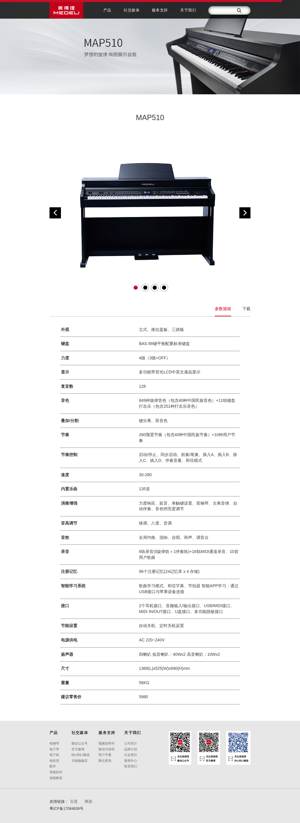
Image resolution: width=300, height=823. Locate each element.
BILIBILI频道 (80, 755)
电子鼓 (54, 755)
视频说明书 (106, 743)
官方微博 (77, 749)
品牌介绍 (130, 749)
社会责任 (130, 755)
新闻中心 (130, 760)
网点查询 (104, 760)
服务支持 (160, 10)
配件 (53, 766)
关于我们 (188, 10)
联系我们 (130, 766)
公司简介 (130, 743)
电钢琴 (54, 743)
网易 (88, 802)
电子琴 (54, 749)
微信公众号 (79, 743)
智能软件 (56, 772)
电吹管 (54, 760)
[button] (55, 212)
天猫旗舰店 (79, 760)
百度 (74, 802)
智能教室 (56, 778)
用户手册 (104, 755)
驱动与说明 (106, 749)
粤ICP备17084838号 (66, 809)
